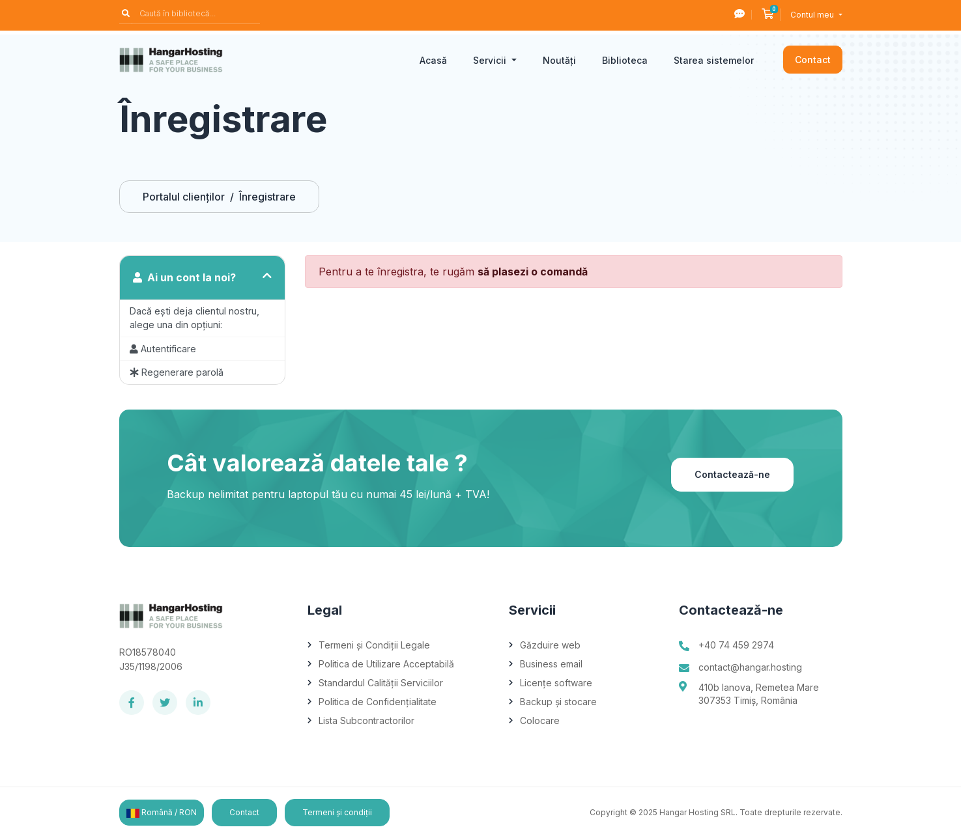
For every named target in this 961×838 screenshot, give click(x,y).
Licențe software (556, 682)
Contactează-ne (732, 474)
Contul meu (813, 15)
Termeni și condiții (337, 812)
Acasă (433, 60)
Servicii (491, 60)
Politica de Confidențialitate (378, 701)
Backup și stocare (558, 701)
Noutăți (559, 60)
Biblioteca (625, 60)
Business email (551, 663)
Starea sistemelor (714, 60)
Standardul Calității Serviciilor (381, 682)
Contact (813, 59)
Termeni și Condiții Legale (374, 644)
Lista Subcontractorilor (366, 720)
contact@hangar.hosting (750, 667)
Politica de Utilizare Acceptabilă (386, 663)
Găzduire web (550, 644)
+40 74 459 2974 (736, 644)
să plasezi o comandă (533, 271)
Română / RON (161, 812)
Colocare (540, 720)
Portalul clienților (184, 196)
